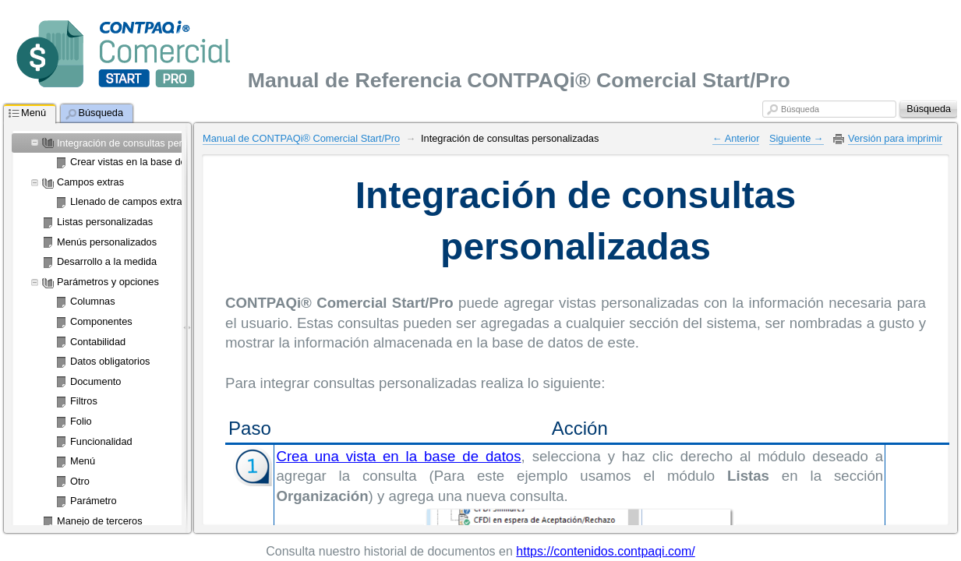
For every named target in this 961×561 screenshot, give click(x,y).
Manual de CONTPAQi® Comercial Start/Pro (301, 138)
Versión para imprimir (895, 138)
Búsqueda (800, 109)
